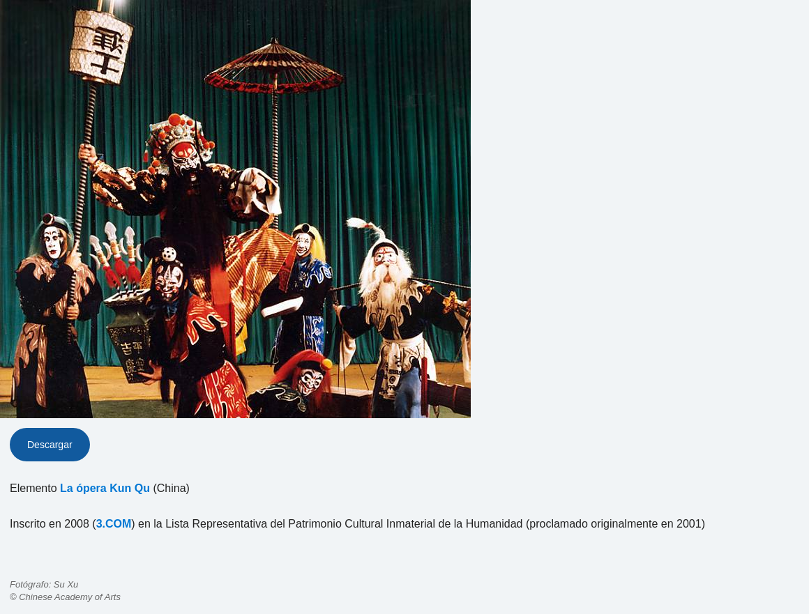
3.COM (114, 524)
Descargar (50, 444)
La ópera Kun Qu (105, 488)
